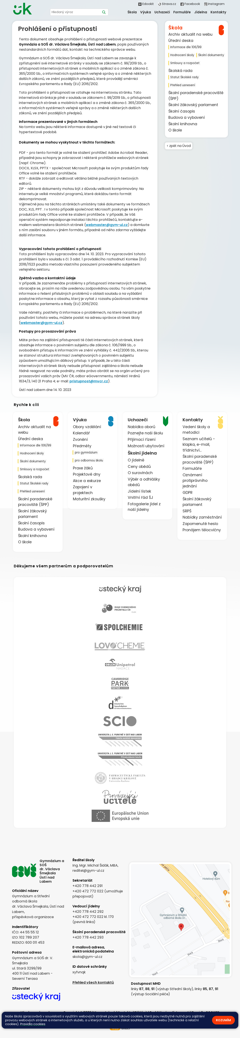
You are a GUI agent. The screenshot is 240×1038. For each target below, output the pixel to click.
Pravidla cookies (32, 1024)
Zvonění (80, 439)
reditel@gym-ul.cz (88, 870)
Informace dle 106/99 (186, 47)
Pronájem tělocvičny (202, 530)
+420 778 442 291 (87, 885)
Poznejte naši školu (145, 433)
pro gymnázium (86, 452)
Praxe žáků (83, 468)
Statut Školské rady (184, 77)
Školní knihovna (182, 124)
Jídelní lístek (139, 491)
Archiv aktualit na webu (190, 34)
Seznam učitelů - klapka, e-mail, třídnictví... (199, 444)
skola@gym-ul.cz (87, 956)
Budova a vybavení (186, 117)
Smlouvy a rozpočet (185, 63)
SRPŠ (187, 511)
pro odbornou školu (89, 460)
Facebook (190, 4)
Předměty (82, 446)
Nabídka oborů (141, 426)
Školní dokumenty (211, 55)
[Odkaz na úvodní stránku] (22, 9)
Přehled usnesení (182, 85)
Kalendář (81, 433)
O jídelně (136, 460)
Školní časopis (181, 111)
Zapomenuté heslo (200, 523)
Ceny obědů (139, 466)
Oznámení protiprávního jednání (195, 480)
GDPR (187, 492)
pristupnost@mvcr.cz (88, 381)
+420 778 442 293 (88, 937)
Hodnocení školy (182, 55)
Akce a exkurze (87, 480)
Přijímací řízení (141, 439)
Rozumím (223, 1020)
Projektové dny (86, 474)
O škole (175, 130)
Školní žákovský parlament (193, 104)
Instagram (214, 4)
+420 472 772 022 (87, 891)
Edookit (146, 4)
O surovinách (140, 472)
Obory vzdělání (87, 426)
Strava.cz (167, 4)
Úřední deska (180, 40)
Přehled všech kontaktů (93, 982)
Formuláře (192, 468)
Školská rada (180, 70)
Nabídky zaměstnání (202, 517)
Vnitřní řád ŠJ (140, 497)
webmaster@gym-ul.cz (107, 224)
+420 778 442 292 (88, 911)
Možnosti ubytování (146, 446)
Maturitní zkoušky (89, 499)
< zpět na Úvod (179, 146)
